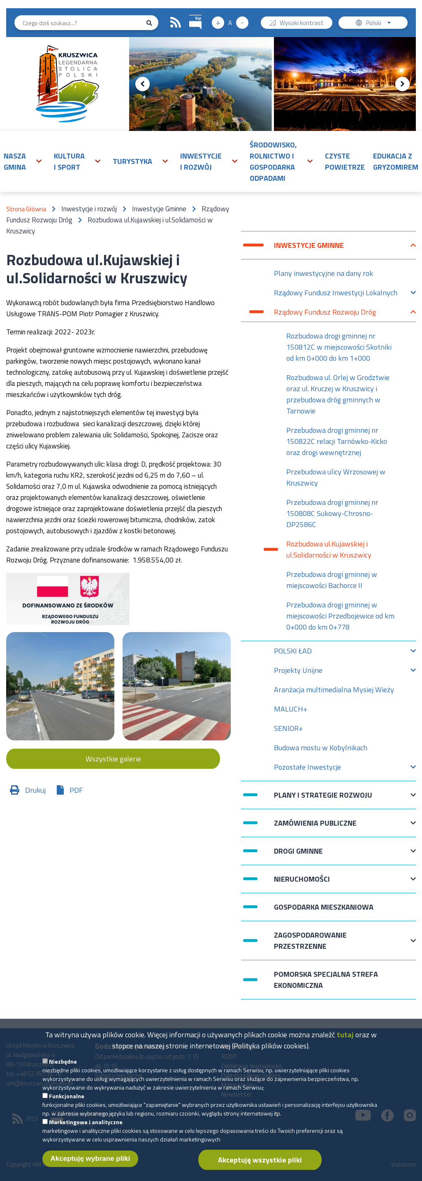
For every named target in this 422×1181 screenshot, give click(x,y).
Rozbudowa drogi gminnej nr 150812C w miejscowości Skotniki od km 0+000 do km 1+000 (339, 347)
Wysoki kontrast (302, 23)
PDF (76, 790)
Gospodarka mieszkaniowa (323, 907)
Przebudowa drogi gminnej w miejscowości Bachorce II (331, 580)
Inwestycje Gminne (309, 249)
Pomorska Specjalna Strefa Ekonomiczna (326, 980)
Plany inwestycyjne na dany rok (323, 273)
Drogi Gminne (298, 855)
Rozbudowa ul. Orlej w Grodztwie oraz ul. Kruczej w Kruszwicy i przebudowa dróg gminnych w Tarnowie (338, 394)
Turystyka (132, 161)
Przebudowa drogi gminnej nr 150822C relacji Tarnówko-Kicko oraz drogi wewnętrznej (336, 441)
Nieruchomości (302, 883)
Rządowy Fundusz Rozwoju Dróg (325, 314)
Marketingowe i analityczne (86, 1128)
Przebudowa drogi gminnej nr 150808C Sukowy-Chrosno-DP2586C (332, 513)
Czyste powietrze (345, 161)
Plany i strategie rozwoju (323, 799)
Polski (380, 23)
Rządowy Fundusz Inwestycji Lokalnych (335, 294)
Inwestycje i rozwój (201, 161)
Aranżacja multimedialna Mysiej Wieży (334, 689)
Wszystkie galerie (113, 758)
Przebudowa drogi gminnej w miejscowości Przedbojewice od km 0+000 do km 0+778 (340, 616)
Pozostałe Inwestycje (307, 769)
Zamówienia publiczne (315, 827)
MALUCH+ (290, 708)
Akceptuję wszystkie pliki (260, 1166)
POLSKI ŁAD (293, 653)
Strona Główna (26, 209)
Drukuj (35, 790)
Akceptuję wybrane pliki (90, 1165)
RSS (175, 23)
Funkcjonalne (66, 1102)
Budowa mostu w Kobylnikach (320, 747)
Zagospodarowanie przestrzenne (310, 940)
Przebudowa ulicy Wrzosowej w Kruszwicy (335, 477)
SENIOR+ (288, 728)
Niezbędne (63, 1068)
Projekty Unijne (298, 672)
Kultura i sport (69, 161)
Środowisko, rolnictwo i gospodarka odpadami (273, 161)
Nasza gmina (15, 161)
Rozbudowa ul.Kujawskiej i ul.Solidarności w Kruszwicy (328, 549)
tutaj (345, 1041)
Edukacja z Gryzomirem (395, 161)
